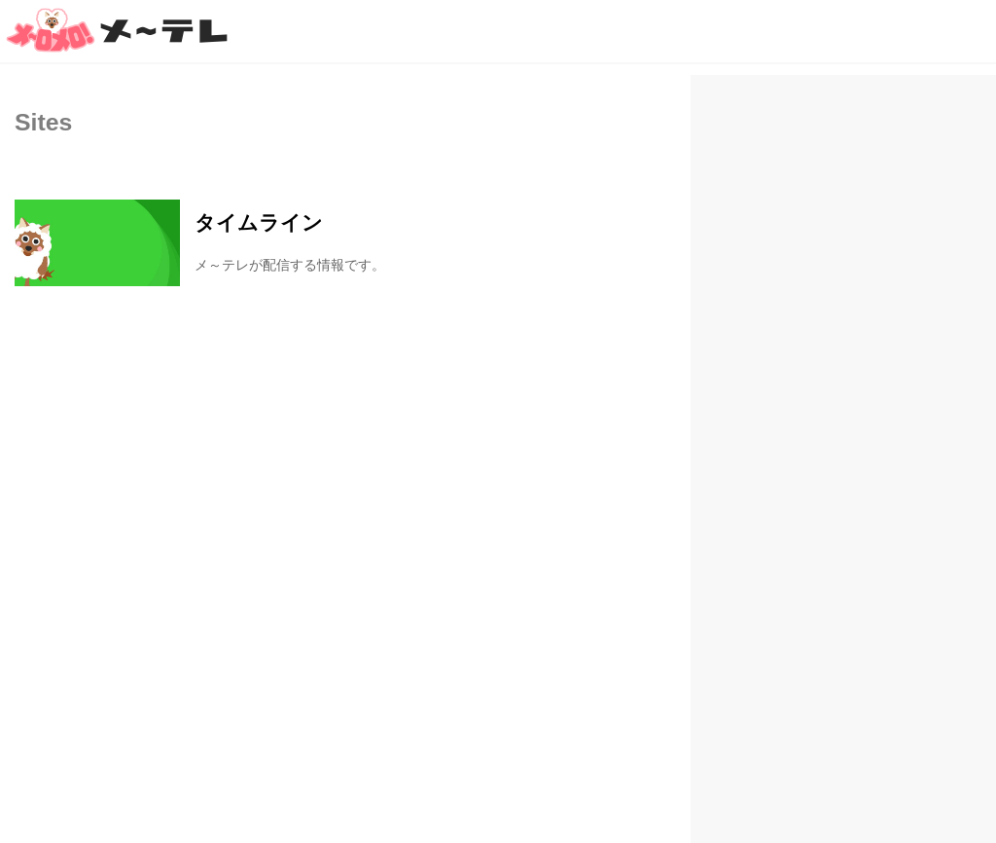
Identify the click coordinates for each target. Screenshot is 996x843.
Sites (43, 122)
